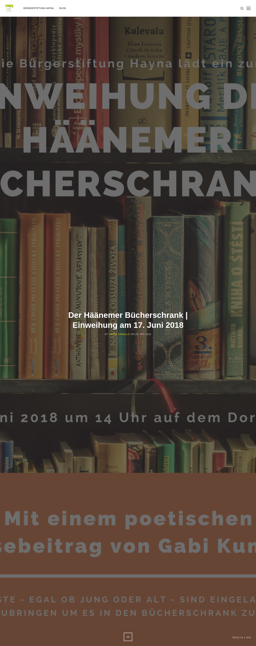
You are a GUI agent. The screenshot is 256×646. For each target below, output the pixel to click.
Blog (62, 8)
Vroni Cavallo (119, 334)
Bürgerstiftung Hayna (38, 8)
